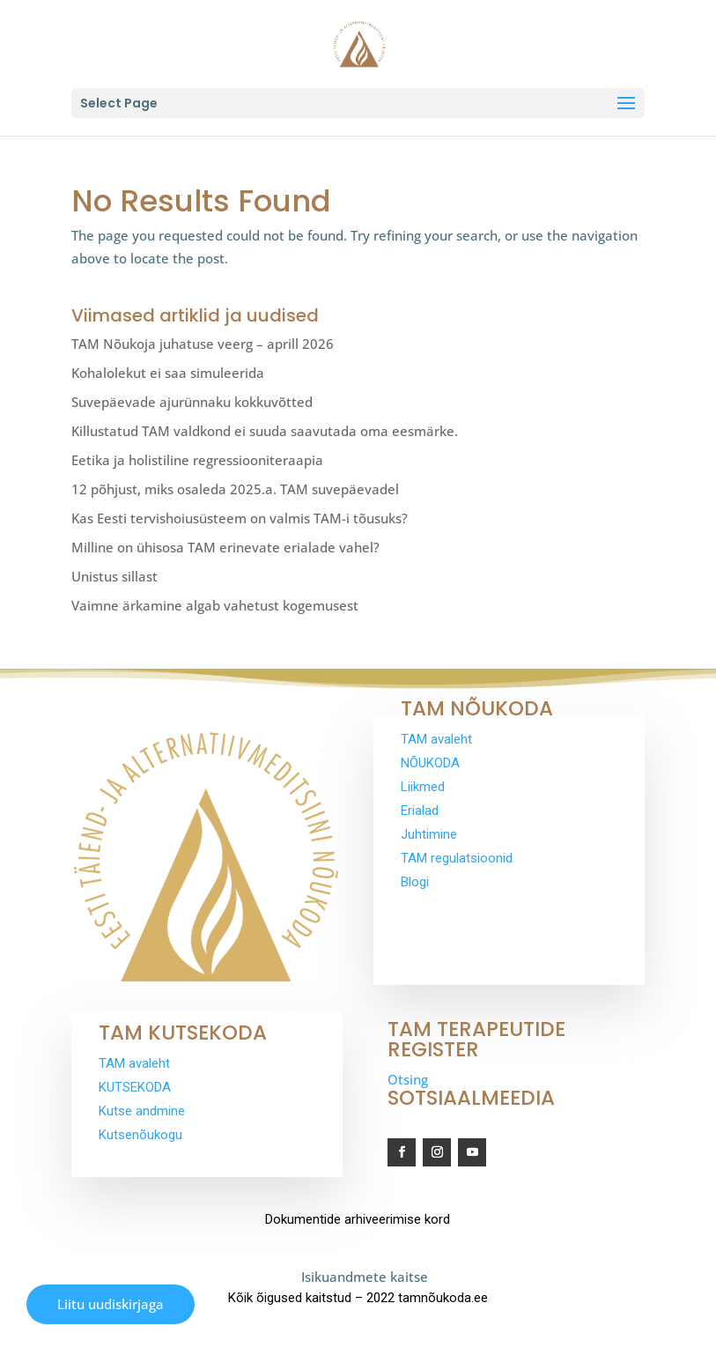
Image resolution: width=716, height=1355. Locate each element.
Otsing (408, 1079)
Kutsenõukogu (140, 1135)
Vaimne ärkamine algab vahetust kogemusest (214, 605)
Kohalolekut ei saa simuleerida (167, 372)
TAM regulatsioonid (457, 858)
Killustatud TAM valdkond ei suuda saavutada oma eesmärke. (264, 431)
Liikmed (423, 787)
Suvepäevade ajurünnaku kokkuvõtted (192, 402)
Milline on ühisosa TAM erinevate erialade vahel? (225, 547)
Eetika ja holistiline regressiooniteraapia (197, 460)
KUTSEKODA (135, 1087)
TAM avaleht (436, 739)
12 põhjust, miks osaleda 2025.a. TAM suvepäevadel (235, 489)
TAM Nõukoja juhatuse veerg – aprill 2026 (202, 343)
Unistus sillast (114, 576)
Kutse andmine (142, 1111)
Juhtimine (429, 834)
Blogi (415, 882)
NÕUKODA (430, 763)
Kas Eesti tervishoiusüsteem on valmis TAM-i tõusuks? (239, 518)
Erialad (420, 810)
